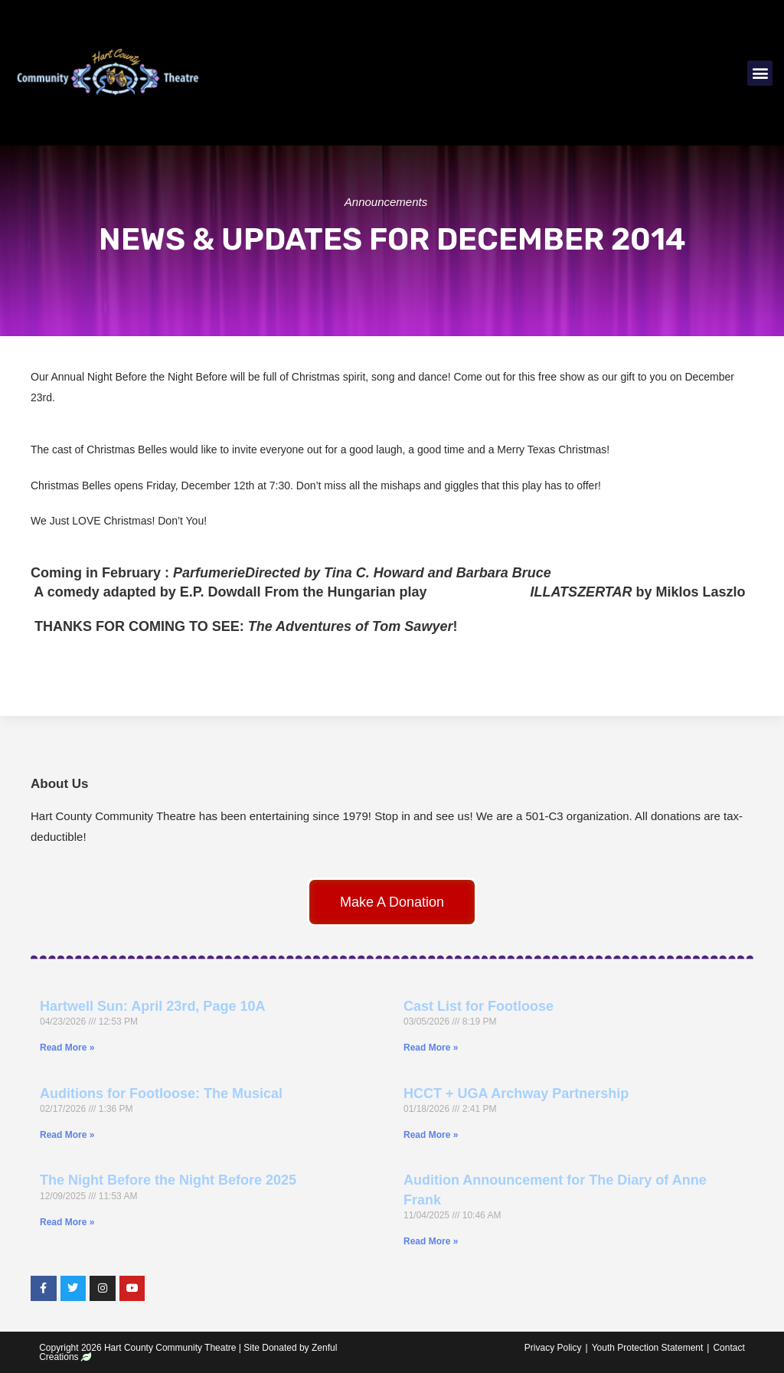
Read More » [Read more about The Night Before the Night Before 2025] (67, 1222)
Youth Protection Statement (648, 1347)
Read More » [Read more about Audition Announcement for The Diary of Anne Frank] (430, 1241)
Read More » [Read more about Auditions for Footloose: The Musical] (67, 1134)
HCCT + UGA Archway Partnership (516, 1093)
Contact (728, 1347)
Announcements (386, 201)
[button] (760, 73)
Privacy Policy (553, 1347)
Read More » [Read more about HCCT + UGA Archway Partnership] (430, 1134)
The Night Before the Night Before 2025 (168, 1180)
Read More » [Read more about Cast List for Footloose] (430, 1047)
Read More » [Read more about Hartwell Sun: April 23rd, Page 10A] (67, 1047)
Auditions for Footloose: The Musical (161, 1093)
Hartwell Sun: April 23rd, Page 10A (152, 1006)
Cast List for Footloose (478, 1006)
